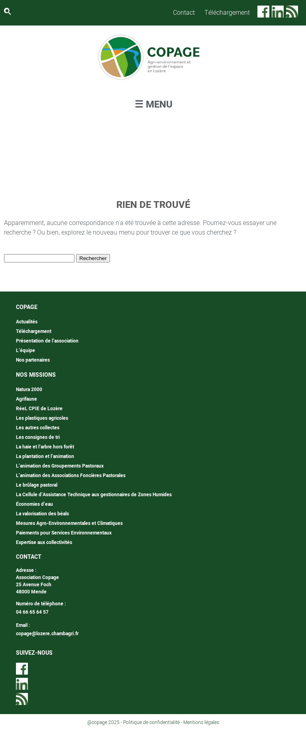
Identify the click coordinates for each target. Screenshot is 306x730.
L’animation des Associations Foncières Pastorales (71, 475)
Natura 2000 (29, 389)
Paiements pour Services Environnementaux (64, 532)
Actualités (26, 321)
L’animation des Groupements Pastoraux (60, 466)
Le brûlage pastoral (36, 485)
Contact (184, 13)
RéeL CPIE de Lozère (39, 408)
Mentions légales (201, 722)
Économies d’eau (34, 504)
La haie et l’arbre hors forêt (45, 446)
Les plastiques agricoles (42, 418)
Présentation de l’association (47, 340)
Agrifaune (26, 399)
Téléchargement (227, 13)
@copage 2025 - (105, 722)
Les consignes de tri (38, 437)
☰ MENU (154, 105)
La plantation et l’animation (45, 456)
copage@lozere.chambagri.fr (47, 633)
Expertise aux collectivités (44, 542)
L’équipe (25, 350)
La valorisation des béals (42, 513)
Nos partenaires (33, 360)
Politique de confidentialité (151, 722)
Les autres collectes (37, 427)
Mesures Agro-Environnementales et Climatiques (69, 523)
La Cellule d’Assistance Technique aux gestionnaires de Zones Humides (94, 494)
